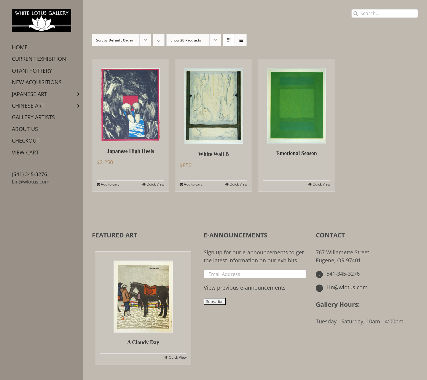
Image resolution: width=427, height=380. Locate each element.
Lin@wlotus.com (31, 181)
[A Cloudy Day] (143, 292)
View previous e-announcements (245, 287)
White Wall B (213, 154)
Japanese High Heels (130, 151)
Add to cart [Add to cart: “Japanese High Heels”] (110, 184)
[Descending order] (159, 40)
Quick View (155, 184)
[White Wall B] (213, 101)
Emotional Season (296, 153)
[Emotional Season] (296, 101)
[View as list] (240, 40)
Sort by (114, 40)
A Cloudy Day (143, 342)
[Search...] (384, 13)
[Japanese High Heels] (130, 100)
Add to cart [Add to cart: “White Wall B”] (193, 184)
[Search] (355, 13)
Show (186, 40)
